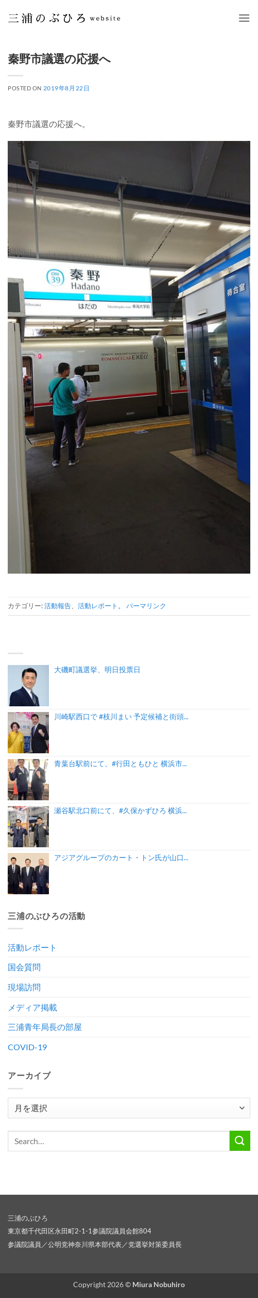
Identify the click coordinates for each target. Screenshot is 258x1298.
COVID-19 (27, 1047)
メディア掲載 (32, 1007)
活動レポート (98, 605)
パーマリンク (146, 605)
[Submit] (240, 1141)
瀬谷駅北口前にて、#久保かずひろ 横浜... (120, 810)
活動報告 (57, 605)
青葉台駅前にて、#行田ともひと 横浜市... (120, 763)
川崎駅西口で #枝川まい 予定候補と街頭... (121, 716)
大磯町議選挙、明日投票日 (97, 669)
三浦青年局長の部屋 (45, 1027)
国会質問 (24, 967)
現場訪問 (24, 987)
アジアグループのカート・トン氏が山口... (121, 857)
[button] (244, 17)
